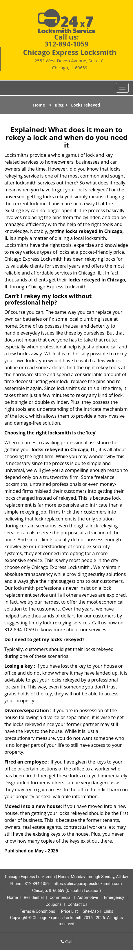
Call (66, 941)
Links (108, 911)
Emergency (114, 897)
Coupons (53, 904)
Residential (34, 897)
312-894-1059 (66, 43)
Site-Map (91, 911)
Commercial (60, 897)
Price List (69, 911)
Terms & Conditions (37, 911)
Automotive (87, 897)
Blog (59, 105)
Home (39, 105)
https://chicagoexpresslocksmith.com (88, 883)
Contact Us (78, 904)
